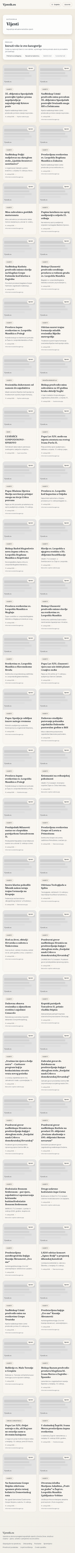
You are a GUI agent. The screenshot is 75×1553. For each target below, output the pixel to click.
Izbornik (67, 4)
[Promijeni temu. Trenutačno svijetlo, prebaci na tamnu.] (55, 4)
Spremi (30, 68)
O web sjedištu (40, 1547)
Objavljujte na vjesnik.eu (12, 1544)
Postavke (37, 1544)
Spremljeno (48, 1544)
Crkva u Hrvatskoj (14, 1421)
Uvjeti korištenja (26, 1547)
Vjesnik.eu (9, 4)
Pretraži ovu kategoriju (14, 56)
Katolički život (47, 56)
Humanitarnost (60, 56)
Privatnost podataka (10, 1547)
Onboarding (27, 1544)
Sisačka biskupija (50, 380)
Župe (8, 432)
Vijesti (9, 89)
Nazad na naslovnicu (32, 56)
